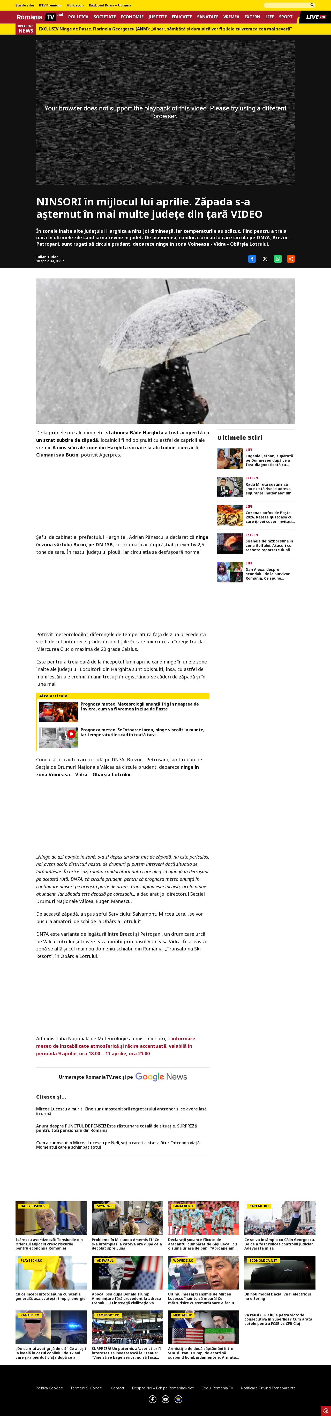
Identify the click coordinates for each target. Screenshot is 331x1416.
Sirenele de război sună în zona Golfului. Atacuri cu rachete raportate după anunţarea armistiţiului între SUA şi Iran (269, 545)
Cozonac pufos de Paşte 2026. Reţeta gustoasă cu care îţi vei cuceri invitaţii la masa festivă (269, 517)
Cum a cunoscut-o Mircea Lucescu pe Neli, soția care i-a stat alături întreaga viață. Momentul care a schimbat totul (118, 1145)
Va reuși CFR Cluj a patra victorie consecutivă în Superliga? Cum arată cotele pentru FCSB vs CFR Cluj (278, 1319)
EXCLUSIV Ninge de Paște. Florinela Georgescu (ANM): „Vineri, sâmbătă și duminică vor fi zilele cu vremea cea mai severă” (165, 29)
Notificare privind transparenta (268, 1388)
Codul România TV (217, 1388)
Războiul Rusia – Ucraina (110, 5)
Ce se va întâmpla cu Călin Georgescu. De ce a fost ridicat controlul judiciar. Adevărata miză (279, 1244)
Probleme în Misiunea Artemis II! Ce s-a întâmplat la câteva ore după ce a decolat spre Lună (127, 1244)
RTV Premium (50, 5)
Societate (105, 16)
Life (270, 16)
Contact (117, 1388)
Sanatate (207, 16)
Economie (132, 16)
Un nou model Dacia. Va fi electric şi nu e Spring (277, 1296)
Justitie (158, 16)
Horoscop (75, 5)
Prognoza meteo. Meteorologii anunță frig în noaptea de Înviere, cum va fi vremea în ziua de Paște (140, 706)
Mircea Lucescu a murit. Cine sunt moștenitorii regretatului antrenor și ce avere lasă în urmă (121, 1111)
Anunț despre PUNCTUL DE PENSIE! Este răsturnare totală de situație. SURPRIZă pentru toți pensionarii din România (116, 1128)
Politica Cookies (49, 1388)
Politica (78, 16)
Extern (252, 16)
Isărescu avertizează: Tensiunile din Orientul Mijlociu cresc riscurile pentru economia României (49, 1244)
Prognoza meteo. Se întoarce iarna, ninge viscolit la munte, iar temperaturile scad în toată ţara (143, 732)
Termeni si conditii (87, 1388)
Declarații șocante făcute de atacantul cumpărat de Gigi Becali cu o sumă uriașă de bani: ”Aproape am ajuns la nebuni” (202, 1244)
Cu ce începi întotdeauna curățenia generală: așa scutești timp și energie (51, 1296)
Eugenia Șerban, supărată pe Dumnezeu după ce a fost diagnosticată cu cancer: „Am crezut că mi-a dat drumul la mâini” (270, 460)
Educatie (182, 16)
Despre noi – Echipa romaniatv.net (163, 1388)
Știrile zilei (25, 5)
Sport (286, 16)
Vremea (231, 16)
